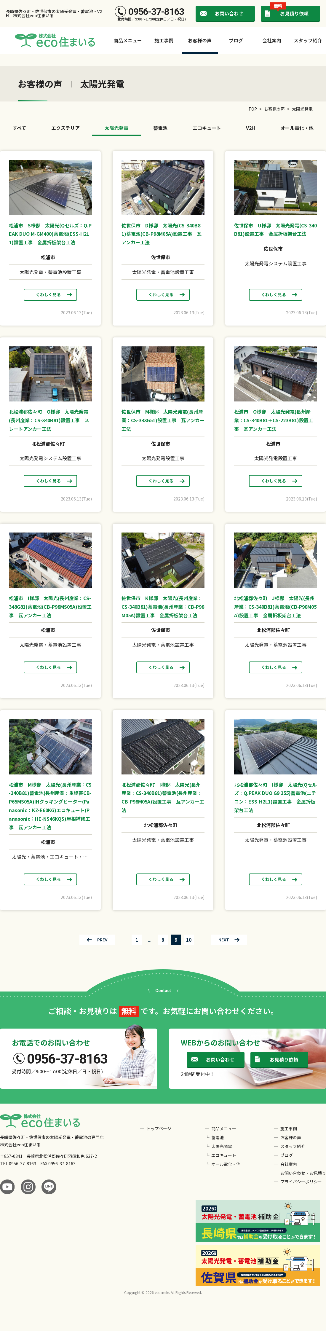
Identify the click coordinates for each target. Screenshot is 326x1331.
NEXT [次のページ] (223, 940)
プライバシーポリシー (301, 1182)
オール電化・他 (297, 127)
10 (188, 939)
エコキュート (207, 127)
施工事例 (163, 40)
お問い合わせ (229, 13)
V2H (250, 127)
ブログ (236, 40)
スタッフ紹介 (308, 40)
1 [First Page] (136, 939)
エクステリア (65, 127)
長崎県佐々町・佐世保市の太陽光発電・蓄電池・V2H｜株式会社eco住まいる (54, 13)
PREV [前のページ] (102, 940)
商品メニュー (128, 40)
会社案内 (271, 40)
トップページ (158, 1128)
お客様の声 (200, 40)
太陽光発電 (116, 127)
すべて (19, 127)
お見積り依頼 (289, 11)
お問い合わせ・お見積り (303, 1173)
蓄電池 (160, 127)
